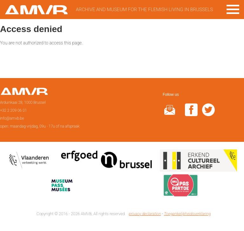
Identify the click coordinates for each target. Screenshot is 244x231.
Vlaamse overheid (30, 161)
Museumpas (62, 186)
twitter (208, 113)
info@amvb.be (12, 118)
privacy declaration (145, 213)
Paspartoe (180, 186)
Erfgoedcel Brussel (106, 161)
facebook (191, 113)
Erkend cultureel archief (198, 161)
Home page (24, 93)
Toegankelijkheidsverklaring (187, 213)
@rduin (169, 113)
